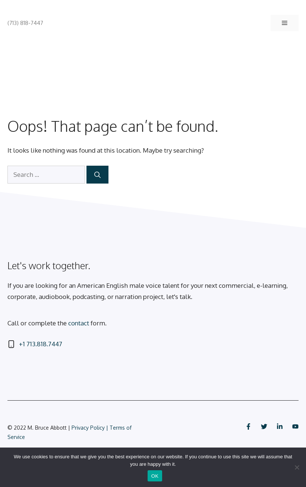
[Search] (97, 175)
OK (154, 476)
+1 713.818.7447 (40, 344)
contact (78, 323)
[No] (296, 467)
